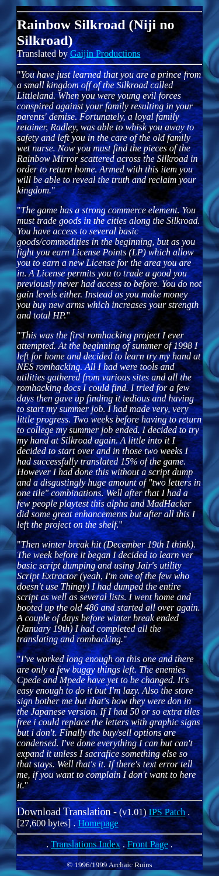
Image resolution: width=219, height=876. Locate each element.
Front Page (147, 844)
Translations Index (85, 844)
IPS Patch (167, 812)
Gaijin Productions (105, 53)
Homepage (98, 823)
